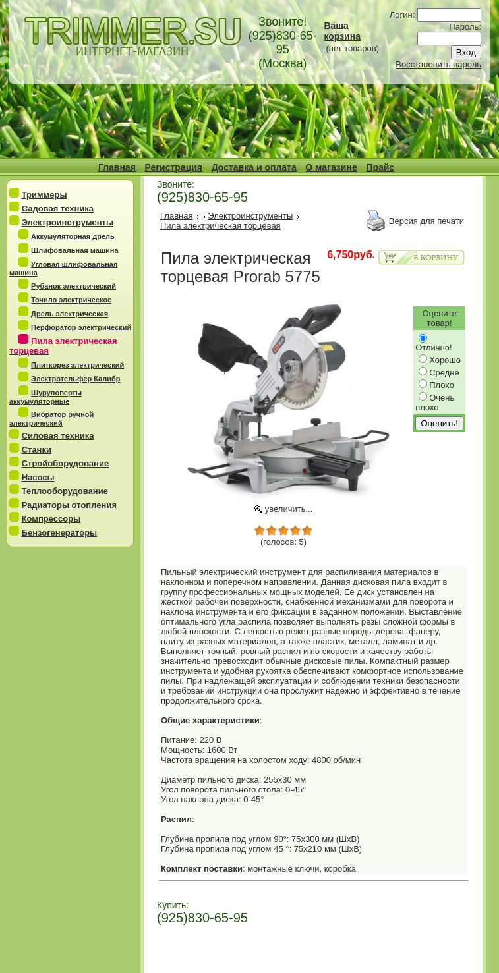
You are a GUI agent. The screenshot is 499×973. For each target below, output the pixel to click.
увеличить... (289, 509)
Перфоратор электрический (81, 327)
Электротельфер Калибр (75, 379)
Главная (117, 167)
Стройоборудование (65, 463)
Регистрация (173, 167)
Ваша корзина (342, 31)
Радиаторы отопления (69, 505)
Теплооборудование (65, 491)
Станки (36, 450)
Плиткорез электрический (77, 365)
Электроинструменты (67, 222)
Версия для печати (426, 221)
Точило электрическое (71, 300)
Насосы (38, 477)
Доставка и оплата (254, 167)
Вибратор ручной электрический (51, 418)
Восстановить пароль (438, 64)
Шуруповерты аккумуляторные (45, 397)
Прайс (380, 167)
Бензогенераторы (60, 533)
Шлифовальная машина (75, 250)
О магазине (331, 167)
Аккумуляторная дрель (73, 236)
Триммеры (44, 195)
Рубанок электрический (73, 286)
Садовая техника (58, 208)
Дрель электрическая (69, 314)
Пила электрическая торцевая (220, 226)
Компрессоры (51, 519)
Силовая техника (58, 436)
